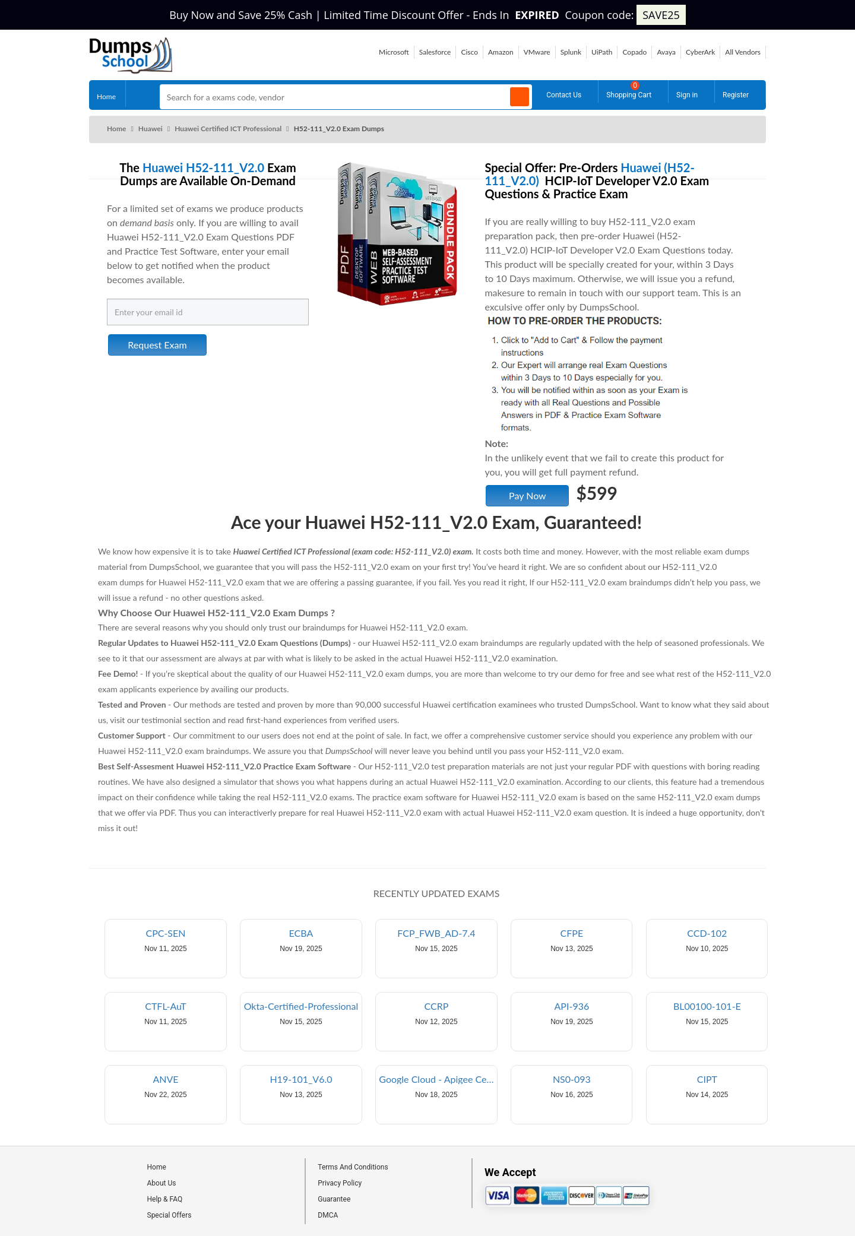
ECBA (301, 933)
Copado (634, 51)
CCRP (437, 1006)
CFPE (572, 933)
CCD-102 (707, 933)
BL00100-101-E (707, 1006)
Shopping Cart (628, 90)
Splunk (570, 51)
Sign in (687, 93)
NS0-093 (572, 1079)
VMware (537, 51)
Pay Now (527, 495)
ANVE (165, 1079)
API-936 (572, 1006)
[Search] (519, 96)
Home (106, 94)
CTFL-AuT (165, 1006)
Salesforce (435, 51)
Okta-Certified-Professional (301, 1006)
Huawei (150, 128)
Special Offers (169, 1215)
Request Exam (157, 344)
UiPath (601, 51)
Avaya (666, 51)
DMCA (328, 1215)
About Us (161, 1183)
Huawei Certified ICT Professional (228, 128)
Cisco (469, 51)
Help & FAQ (165, 1199)
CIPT (707, 1079)
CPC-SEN (165, 933)
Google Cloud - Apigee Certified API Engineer (437, 1079)
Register (736, 93)
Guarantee (334, 1199)
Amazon (501, 51)
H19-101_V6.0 (301, 1079)
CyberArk (700, 51)
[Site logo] (131, 70)
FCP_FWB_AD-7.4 (436, 933)
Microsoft (394, 51)
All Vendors (743, 51)
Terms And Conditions (353, 1167)
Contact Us (563, 93)
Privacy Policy (340, 1183)
